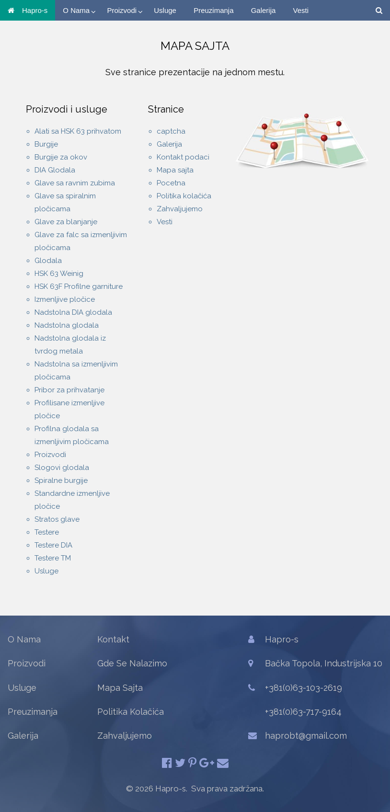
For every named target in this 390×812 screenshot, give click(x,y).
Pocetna (171, 183)
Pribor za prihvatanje (69, 390)
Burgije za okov (60, 157)
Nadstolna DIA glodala (73, 312)
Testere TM (52, 558)
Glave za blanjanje (65, 221)
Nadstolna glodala (66, 325)
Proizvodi (122, 10)
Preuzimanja (213, 10)
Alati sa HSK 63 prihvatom (77, 131)
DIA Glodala (54, 170)
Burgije (46, 144)
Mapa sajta (175, 170)
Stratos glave (57, 519)
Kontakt (113, 639)
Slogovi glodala (61, 467)
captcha (171, 131)
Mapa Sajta (120, 688)
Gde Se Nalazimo (132, 663)
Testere (46, 532)
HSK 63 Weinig (58, 273)
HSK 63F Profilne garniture (78, 286)
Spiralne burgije (61, 480)
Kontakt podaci (183, 157)
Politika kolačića (184, 196)
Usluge (165, 10)
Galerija (263, 10)
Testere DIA (53, 545)
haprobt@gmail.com (306, 736)
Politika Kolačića (130, 712)
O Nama (76, 10)
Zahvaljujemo (180, 209)
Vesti (301, 10)
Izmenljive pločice (64, 299)
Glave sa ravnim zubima (74, 183)
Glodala (48, 260)
